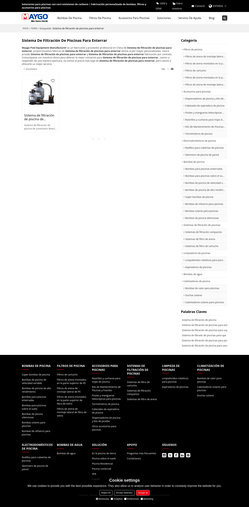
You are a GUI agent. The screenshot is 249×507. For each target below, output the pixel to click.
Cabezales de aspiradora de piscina (105, 410)
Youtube (164, 455)
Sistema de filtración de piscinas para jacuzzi (206, 340)
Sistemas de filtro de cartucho (138, 383)
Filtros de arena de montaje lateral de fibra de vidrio (71, 412)
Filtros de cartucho (67, 374)
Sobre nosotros (177, 6)
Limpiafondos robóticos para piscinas (175, 380)
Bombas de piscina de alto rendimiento (36, 390)
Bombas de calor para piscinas (209, 380)
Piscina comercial (101, 468)
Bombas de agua (66, 453)
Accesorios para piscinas (133, 18)
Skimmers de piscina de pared (35, 467)
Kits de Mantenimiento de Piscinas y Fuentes (106, 388)
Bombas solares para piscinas (33, 424)
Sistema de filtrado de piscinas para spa (204, 335)
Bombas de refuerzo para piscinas (36, 432)
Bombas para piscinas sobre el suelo (34, 407)
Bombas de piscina (69, 18)
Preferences (131, 499)
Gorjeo (170, 455)
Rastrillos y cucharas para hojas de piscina (106, 380)
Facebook (176, 455)
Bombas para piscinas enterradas (34, 398)
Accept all (143, 492)
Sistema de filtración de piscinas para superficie (208, 330)
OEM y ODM (161, 6)
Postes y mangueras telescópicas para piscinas (106, 397)
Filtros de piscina (100, 18)
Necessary (102, 499)
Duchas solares (205, 395)
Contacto (200, 6)
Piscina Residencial (102, 463)
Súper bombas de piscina (36, 374)
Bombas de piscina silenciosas (32, 415)
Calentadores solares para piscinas (211, 388)
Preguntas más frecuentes (141, 453)
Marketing (147, 499)
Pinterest (188, 455)
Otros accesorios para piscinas (104, 428)
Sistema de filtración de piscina (199, 319)
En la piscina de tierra (104, 453)
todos (34, 28)
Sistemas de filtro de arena (142, 399)
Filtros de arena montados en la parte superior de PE (71, 381)
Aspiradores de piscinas (175, 386)
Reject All (106, 492)
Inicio (26, 28)
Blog (211, 18)
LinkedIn (182, 455)
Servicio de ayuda (189, 18)
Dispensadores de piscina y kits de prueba (106, 419)
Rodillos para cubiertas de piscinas (36, 459)
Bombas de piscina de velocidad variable (34, 381)
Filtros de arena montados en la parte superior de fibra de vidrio (71, 400)
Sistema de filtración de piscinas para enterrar (207, 325)
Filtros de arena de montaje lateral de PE (69, 390)
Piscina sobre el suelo (104, 458)
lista (168, 69)
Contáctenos (134, 458)
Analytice (117, 499)
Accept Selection (124, 492)
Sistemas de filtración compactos (139, 392)
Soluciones (164, 18)
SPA (94, 473)
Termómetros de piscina (105, 404)
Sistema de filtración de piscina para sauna (205, 345)
